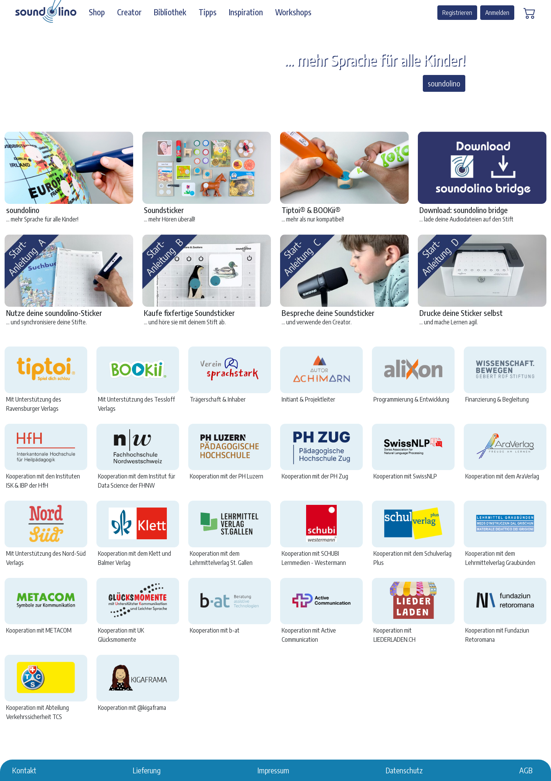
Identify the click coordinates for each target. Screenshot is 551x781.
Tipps (208, 12)
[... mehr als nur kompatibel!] (268, 102)
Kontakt (24, 770)
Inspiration (246, 12)
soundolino (444, 83)
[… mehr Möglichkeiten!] (296, 102)
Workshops (293, 12)
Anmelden (497, 12)
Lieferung (147, 770)
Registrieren (457, 12)
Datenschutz (404, 770)
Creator (129, 12)
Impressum (273, 770)
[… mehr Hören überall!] (282, 102)
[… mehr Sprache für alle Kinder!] (255, 102)
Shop (97, 12)
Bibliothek (170, 12)
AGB (526, 770)
